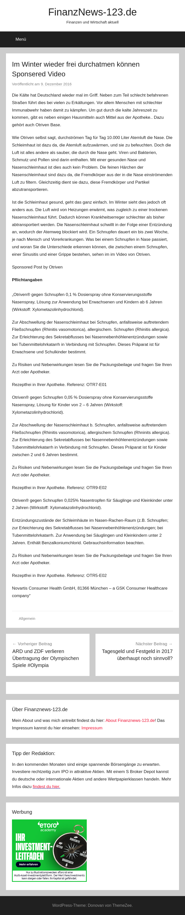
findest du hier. (46, 786)
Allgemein (27, 618)
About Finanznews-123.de (130, 720)
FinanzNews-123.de (92, 11)
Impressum (92, 728)
